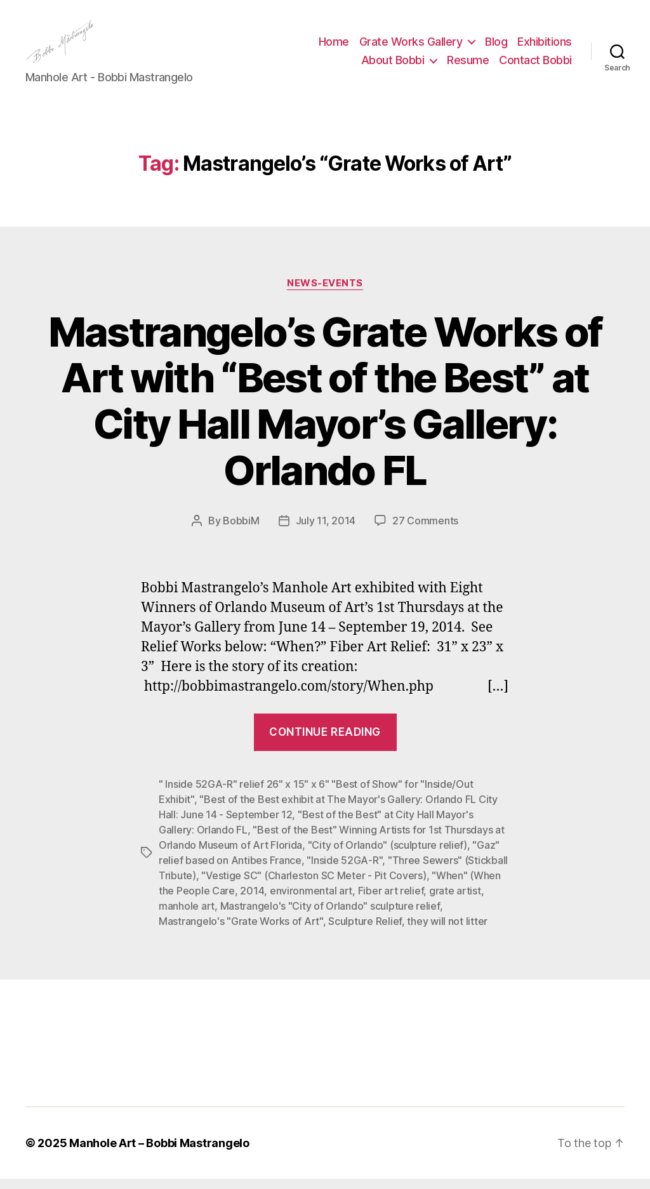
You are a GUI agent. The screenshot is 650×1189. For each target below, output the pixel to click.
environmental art (311, 900)
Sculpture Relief (365, 931)
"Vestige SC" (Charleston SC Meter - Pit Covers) (313, 885)
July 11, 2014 (326, 531)
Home (334, 46)
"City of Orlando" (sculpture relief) (387, 855)
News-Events (325, 293)
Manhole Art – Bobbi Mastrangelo (159, 1153)
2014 (252, 900)
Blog (496, 46)
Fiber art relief (391, 900)
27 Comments (425, 531)
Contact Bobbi (535, 65)
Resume (468, 65)
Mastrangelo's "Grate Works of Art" (241, 931)
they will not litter (447, 931)
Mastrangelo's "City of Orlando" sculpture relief (330, 916)
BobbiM (241, 531)
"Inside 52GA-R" (344, 870)
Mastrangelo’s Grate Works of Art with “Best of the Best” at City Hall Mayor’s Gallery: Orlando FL (325, 411)
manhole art (187, 916)
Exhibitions (544, 46)
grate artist (455, 900)
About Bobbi (393, 65)
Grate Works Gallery (411, 46)
